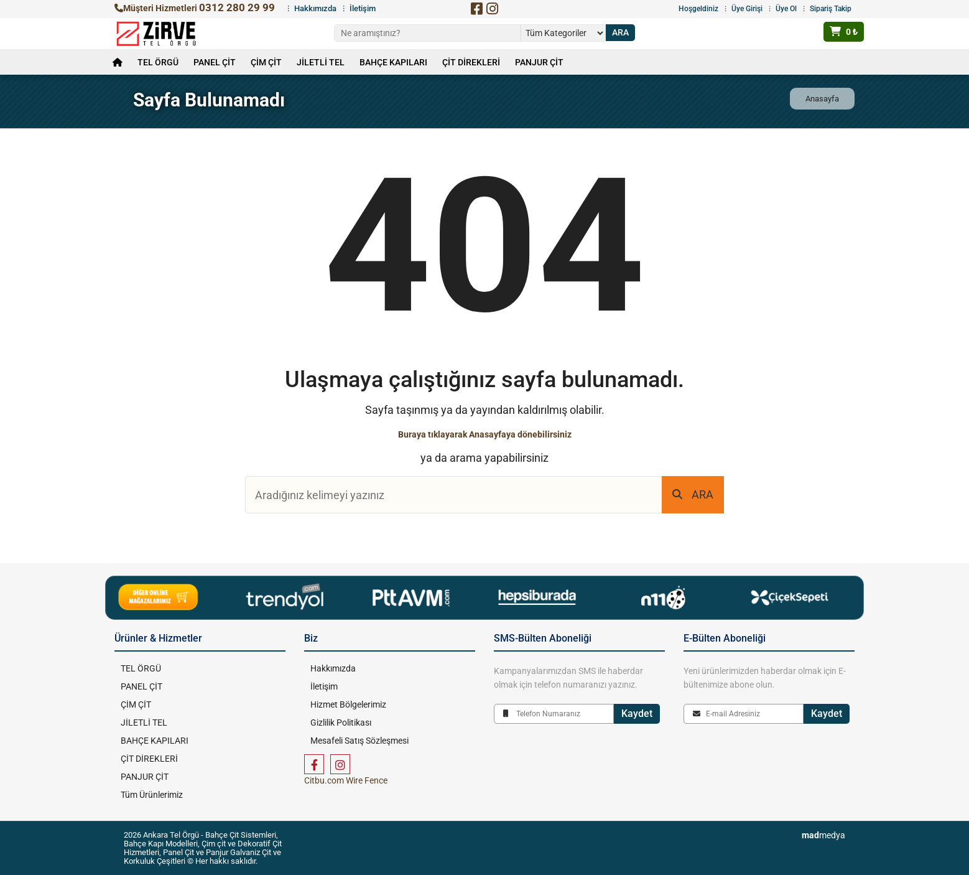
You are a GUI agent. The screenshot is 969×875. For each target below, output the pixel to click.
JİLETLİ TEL (321, 62)
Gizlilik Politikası (340, 722)
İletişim (363, 8)
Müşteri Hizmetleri (194, 8)
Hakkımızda (315, 8)
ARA (692, 494)
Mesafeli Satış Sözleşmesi (359, 740)
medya (823, 835)
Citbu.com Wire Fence (345, 780)
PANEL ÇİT (214, 62)
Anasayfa (822, 98)
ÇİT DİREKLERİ (471, 62)
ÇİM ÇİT (266, 62)
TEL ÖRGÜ (157, 62)
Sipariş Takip (830, 8)
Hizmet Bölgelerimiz (348, 704)
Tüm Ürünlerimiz (152, 794)
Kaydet (636, 713)
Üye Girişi (747, 8)
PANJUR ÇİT (539, 62)
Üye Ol (786, 8)
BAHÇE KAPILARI (393, 62)
